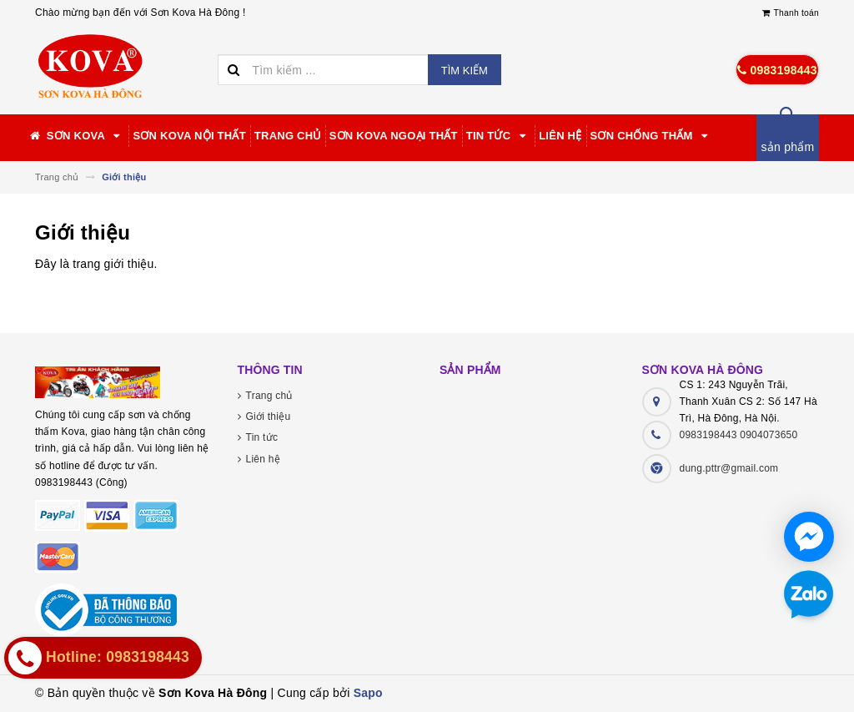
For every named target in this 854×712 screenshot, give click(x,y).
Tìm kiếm (464, 70)
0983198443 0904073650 (739, 435)
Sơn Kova (75, 136)
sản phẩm (788, 147)
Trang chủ (287, 135)
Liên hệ (560, 135)
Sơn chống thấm (651, 136)
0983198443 (777, 70)
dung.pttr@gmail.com (729, 468)
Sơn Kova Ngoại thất (393, 135)
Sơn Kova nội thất (189, 135)
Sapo (368, 692)
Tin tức (498, 136)
